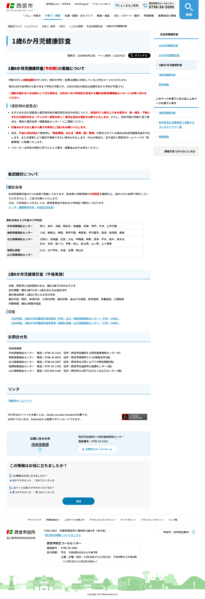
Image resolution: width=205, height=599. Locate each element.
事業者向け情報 (167, 15)
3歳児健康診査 (167, 112)
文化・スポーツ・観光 (126, 15)
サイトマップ (34, 519)
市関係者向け (52, 519)
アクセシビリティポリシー (102, 519)
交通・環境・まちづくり (79, 15)
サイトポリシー (128, 519)
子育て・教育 (52, 15)
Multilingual (81, 3)
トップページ (31, 26)
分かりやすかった (21, 480)
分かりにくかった (45, 480)
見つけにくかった (45, 492)
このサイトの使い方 (74, 519)
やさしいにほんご (102, 3)
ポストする (141, 55)
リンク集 (172, 519)
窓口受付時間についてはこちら (63, 535)
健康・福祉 (103, 15)
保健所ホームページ (20, 400)
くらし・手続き (32, 15)
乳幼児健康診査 (94, 26)
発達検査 (164, 136)
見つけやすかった (21, 492)
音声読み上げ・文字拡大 (58, 3)
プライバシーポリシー (152, 519)
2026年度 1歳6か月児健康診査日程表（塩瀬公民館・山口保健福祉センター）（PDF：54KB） (65, 323)
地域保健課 (40, 444)
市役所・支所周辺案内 (176, 532)
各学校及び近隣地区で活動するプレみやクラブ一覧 (177, 124)
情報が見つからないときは (179, 151)
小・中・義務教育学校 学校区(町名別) (31, 207)
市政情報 (149, 15)
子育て (62, 26)
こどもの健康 (76, 26)
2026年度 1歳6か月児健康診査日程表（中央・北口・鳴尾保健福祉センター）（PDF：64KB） (65, 318)
